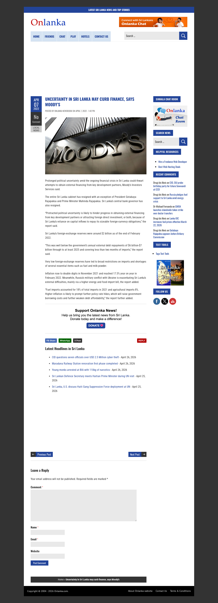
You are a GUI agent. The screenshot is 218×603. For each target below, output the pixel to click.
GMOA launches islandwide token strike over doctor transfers (168, 209)
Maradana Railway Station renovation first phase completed (85, 363)
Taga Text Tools (162, 253)
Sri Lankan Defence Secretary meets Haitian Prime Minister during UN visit (93, 376)
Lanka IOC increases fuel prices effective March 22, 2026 (170, 221)
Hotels (85, 36)
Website (35, 551)
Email (34, 539)
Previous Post (44, 454)
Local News (36, 129)
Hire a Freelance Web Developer (172, 161)
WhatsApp (65, 340)
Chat (62, 36)
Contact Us (161, 590)
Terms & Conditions (180, 590)
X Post (77, 340)
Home (36, 36)
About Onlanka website (140, 590)
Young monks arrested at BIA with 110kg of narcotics (81, 369)
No (36, 117)
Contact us (101, 36)
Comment (36, 121)
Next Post (135, 454)
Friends (49, 36)
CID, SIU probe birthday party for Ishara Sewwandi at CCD (169, 186)
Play (73, 36)
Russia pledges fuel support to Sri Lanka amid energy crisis (170, 198)
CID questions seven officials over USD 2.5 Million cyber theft (85, 357)
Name (34, 527)
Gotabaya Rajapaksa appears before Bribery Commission (168, 233)
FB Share (51, 340)
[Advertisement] (109, 69)
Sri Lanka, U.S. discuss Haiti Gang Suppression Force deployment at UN (91, 386)
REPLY (141, 340)
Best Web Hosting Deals (169, 167)
